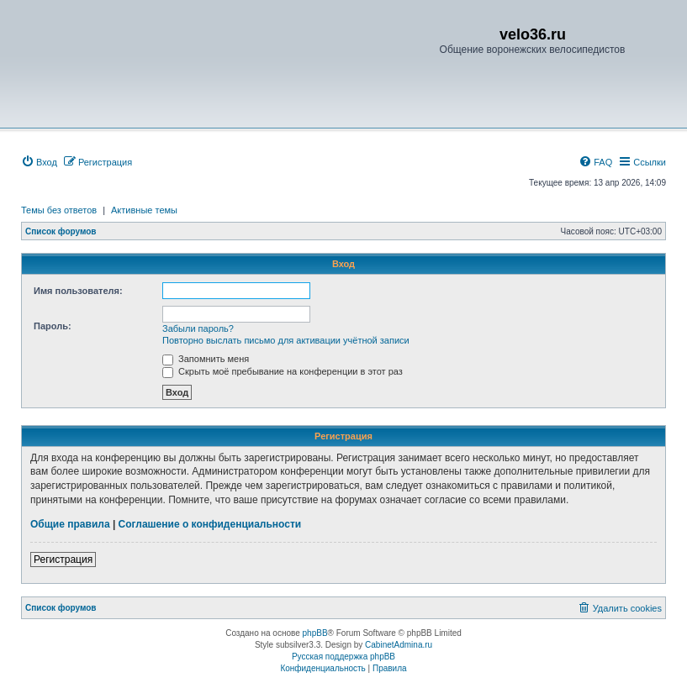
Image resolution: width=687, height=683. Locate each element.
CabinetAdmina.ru (398, 644)
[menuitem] (39, 162)
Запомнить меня (205, 359)
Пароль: (52, 326)
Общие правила (70, 524)
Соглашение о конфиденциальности (210, 524)
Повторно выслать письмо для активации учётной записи (286, 340)
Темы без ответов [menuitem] (59, 210)
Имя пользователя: (78, 291)
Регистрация (63, 559)
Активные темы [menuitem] (144, 210)
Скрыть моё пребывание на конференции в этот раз (282, 371)
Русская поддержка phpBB (343, 656)
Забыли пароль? (198, 328)
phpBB (315, 633)
